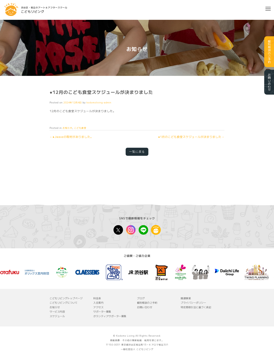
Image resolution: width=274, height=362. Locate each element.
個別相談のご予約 (147, 302)
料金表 (97, 298)
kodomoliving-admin (98, 102)
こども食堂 (80, 127)
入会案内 (98, 302)
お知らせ (67, 127)
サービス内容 (57, 311)
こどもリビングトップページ (66, 298)
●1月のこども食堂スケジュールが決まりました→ (191, 137)
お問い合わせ (144, 307)
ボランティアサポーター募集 (109, 316)
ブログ (141, 298)
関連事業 (186, 298)
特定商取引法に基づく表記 (196, 307)
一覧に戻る (137, 151)
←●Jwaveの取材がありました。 (71, 137)
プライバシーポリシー (193, 302)
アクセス (98, 307)
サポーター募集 (102, 311)
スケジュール (57, 316)
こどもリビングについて (64, 302)
